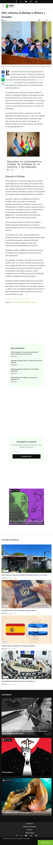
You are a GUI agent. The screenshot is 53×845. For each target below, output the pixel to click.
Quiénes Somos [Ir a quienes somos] (30, 833)
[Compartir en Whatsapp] (3, 80)
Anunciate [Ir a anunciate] (29, 830)
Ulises (12, 170)
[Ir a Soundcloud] (36, 835)
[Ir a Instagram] (31, 1)
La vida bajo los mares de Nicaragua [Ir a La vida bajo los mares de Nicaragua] (16, 812)
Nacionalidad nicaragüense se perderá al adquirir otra (18, 681)
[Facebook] (16, 1)
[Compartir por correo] (3, 83)
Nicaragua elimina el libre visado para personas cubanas (19, 610)
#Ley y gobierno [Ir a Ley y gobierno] (25, 298)
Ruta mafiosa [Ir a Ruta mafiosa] (7, 772)
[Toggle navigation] (3, 6)
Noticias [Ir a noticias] (7, 302)
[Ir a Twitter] (21, 1)
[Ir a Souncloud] (36, 1)
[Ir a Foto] (26, 43)
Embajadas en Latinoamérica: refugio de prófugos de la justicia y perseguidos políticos (24, 164)
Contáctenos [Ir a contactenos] (29, 823)
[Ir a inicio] (10, 6)
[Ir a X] (21, 835)
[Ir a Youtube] (26, 1)
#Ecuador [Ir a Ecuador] (16, 298)
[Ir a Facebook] (16, 835)
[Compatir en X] (3, 76)
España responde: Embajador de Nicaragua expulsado (18, 646)
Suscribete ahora (26, 456)
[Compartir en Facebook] (3, 72)
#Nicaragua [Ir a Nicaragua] (8, 298)
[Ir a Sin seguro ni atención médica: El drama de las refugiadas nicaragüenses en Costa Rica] (26, 506)
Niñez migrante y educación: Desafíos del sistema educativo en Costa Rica (24, 575)
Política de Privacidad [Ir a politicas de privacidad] (29, 826)
